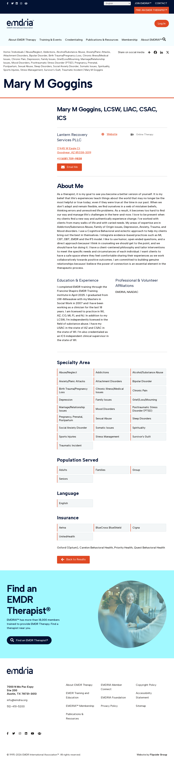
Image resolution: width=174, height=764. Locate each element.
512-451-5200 (16, 706)
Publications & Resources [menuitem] (74, 716)
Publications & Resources (102, 39)
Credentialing (74, 39)
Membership (130, 39)
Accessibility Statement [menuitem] (144, 695)
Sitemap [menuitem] (141, 705)
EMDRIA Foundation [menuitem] (113, 697)
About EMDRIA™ (151, 39)
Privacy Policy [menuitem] (109, 705)
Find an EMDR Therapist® (151, 10)
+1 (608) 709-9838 (69, 158)
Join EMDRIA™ (143, 3)
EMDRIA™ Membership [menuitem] (80, 705)
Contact (161, 3)
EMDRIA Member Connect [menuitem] (111, 687)
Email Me (69, 167)
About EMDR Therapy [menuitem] (79, 684)
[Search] (164, 39)
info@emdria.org (17, 700)
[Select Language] (117, 3)
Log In (161, 23)
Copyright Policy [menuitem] (146, 684)
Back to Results (73, 559)
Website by (152, 754)
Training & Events (50, 39)
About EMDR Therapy (22, 39)
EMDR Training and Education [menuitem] (77, 695)
